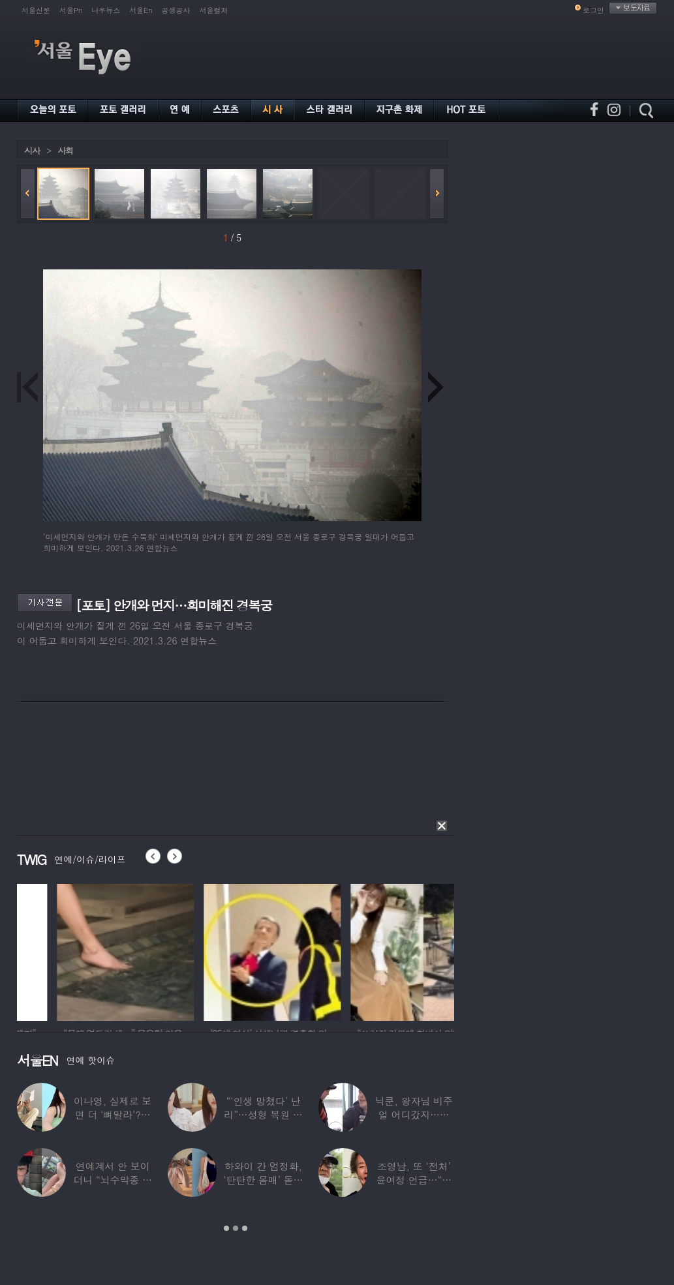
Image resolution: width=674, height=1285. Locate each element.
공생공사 (176, 10)
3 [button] (244, 1228)
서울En (140, 10)
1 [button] (226, 1228)
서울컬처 (214, 10)
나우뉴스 (105, 10)
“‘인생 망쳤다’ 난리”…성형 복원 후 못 (263, 1114)
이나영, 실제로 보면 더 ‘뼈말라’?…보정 (112, 1114)
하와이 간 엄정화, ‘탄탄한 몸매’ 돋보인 (263, 1179)
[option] (71, 950)
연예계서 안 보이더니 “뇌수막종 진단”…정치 (112, 1179)
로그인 (593, 10)
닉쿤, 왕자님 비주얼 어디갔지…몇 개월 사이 (414, 1114)
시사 (32, 150)
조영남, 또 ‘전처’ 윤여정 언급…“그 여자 (414, 1179)
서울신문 (36, 10)
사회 (65, 150)
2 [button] (235, 1228)
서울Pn (70, 10)
